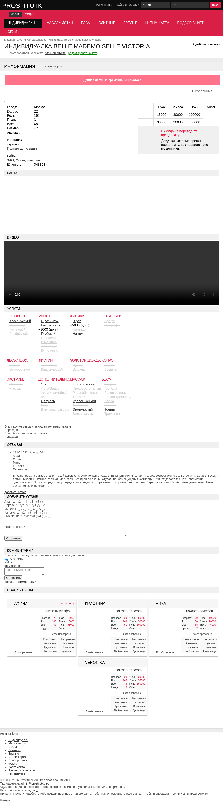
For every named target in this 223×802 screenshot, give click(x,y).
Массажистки (59, 23)
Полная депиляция (22, 148)
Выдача (79, 369)
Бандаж (110, 384)
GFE (44, 405)
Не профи (112, 325)
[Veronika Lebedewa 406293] (94, 690)
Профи (109, 321)
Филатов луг (67, 603)
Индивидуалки (18, 740)
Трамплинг (112, 414)
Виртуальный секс (55, 409)
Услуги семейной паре (54, 395)
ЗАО (10, 160)
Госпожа (110, 388)
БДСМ (86, 23)
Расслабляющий (86, 392)
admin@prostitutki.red (34, 783)
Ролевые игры (115, 392)
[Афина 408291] (24, 631)
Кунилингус (50, 350)
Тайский (79, 397)
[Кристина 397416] (94, 631)
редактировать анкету (83, 53)
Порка (109, 401)
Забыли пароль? (127, 4)
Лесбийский (18, 333)
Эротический (83, 409)
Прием (78, 365)
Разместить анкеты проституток (21, 772)
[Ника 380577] (165, 631)
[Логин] (155, 5)
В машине (49, 342)
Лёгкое (14, 365)
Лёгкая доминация (118, 397)
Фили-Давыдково (29, 160)
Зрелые (130, 23)
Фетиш (109, 409)
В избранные (202, 91)
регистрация (13, 565)
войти (8, 562)
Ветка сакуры (83, 414)
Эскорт (46, 384)
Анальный (17, 325)
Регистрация (104, 4)
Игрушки (16, 388)
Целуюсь (48, 401)
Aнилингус (49, 346)
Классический (20, 321)
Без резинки (50, 325)
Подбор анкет (190, 23)
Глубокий (48, 333)
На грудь (79, 333)
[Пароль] (190, 5)
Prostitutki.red (30, 5)
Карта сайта (16, 767)
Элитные (107, 23)
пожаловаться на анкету (26, 53)
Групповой (17, 329)
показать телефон (58, 611)
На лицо (79, 329)
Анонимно (17, 558)
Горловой (48, 338)
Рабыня (110, 405)
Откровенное (19, 369)
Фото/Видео (50, 388)
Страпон (16, 384)
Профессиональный (87, 388)
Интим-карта (157, 23)
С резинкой (50, 321)
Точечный (80, 405)
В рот (77, 321)
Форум (11, 32)
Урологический (84, 401)
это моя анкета (55, 53)
